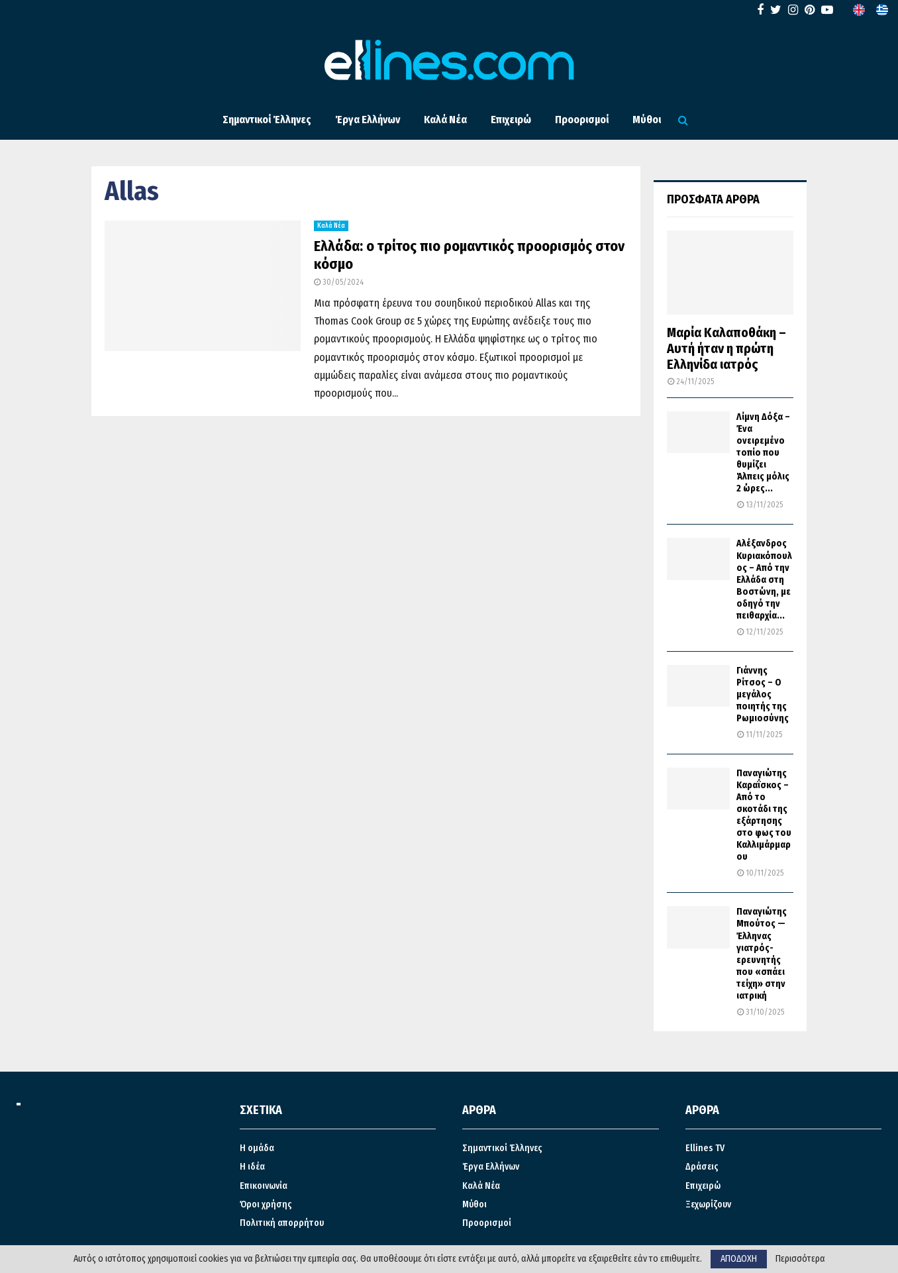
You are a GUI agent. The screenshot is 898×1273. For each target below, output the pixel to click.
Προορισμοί (582, 119)
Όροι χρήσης (266, 1204)
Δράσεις (702, 1166)
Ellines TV (704, 1148)
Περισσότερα (800, 1259)
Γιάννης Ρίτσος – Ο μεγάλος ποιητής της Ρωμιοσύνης (762, 694)
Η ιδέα (252, 1166)
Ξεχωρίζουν (708, 1204)
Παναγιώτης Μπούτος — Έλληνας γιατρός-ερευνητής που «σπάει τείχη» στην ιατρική (761, 953)
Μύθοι (646, 119)
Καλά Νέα (445, 119)
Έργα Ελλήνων (367, 119)
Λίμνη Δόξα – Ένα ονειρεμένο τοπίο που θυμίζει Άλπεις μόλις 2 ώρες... (763, 452)
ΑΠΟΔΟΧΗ (739, 1258)
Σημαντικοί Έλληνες (267, 119)
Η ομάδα (257, 1148)
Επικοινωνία (263, 1186)
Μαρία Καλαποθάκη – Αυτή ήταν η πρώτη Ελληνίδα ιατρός (726, 348)
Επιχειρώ (511, 119)
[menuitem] (859, 10)
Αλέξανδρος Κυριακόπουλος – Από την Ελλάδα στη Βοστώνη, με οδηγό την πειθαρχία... (764, 579)
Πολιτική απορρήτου (282, 1223)
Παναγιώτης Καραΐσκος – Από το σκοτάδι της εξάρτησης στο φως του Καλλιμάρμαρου (763, 815)
